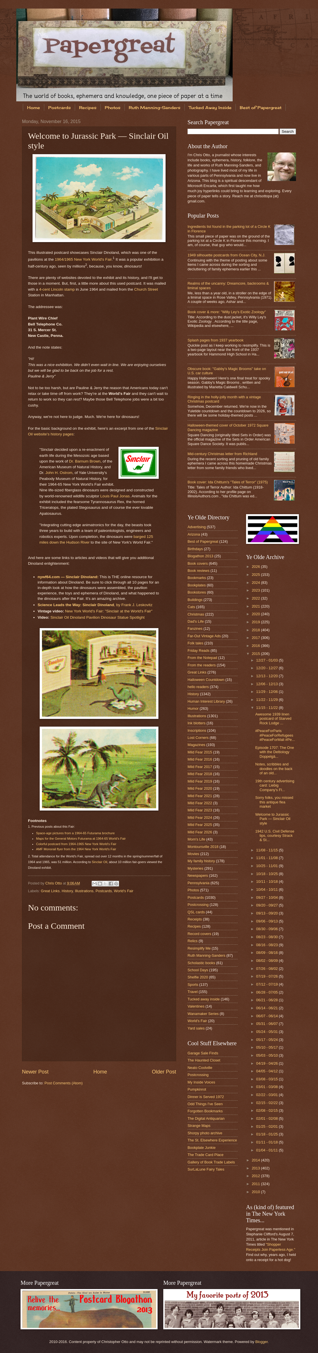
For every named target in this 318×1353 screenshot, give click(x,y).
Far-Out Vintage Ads (204, 636)
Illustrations (84, 891)
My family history (201, 861)
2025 (256, 574)
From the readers (202, 665)
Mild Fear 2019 (200, 781)
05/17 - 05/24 (267, 1040)
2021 (256, 606)
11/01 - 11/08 (267, 858)
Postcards (59, 107)
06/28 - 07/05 (267, 992)
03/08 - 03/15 (267, 1079)
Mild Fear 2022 (200, 803)
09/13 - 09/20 (267, 913)
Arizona (194, 534)
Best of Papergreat (203, 541)
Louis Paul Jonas (115, 496)
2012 (256, 1176)
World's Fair (123, 891)
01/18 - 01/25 (267, 1134)
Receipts (195, 919)
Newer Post (35, 1072)
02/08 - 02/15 (267, 1110)
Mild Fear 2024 (200, 817)
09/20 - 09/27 (267, 905)
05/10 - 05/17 (267, 1047)
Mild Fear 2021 (200, 796)
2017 (256, 638)
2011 (256, 1184)
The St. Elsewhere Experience (212, 1140)
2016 (256, 646)
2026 (256, 566)
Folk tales (195, 643)
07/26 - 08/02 (267, 968)
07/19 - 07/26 (267, 976)
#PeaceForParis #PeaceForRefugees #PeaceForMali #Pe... (275, 735)
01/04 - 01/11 (267, 1150)
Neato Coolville (200, 1067)
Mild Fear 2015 (200, 752)
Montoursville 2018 (203, 847)
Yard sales (196, 1028)
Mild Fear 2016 (200, 759)
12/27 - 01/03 (267, 660)
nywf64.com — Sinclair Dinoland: (68, 577)
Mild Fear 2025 (200, 825)
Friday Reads (199, 650)
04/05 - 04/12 (267, 1071)
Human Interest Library (206, 701)
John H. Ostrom (59, 473)
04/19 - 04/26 (267, 1063)
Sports (193, 984)
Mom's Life (196, 839)
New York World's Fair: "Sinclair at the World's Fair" (108, 611)
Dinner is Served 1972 (206, 1097)
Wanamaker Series (203, 1014)
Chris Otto (54, 883)
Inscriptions (197, 730)
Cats (191, 607)
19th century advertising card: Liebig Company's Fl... (274, 785)
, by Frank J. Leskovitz (95, 605)
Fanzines (195, 628)
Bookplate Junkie (202, 1147)
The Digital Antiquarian (206, 1118)
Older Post (164, 1072)
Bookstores (197, 592)
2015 (256, 654)
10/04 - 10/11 (267, 889)
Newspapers (198, 875)
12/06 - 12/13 (267, 684)
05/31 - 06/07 (267, 1024)
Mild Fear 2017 (200, 767)
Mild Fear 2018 (200, 774)
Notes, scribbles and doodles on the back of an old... (273, 768)
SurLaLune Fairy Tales (206, 1169)
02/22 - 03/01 (267, 1095)
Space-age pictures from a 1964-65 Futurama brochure (75, 833)
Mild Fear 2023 (200, 810)
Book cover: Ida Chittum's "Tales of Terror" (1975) (228, 482)
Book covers (198, 563)
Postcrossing (198, 904)
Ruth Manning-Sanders (154, 107)
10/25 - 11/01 (267, 866)
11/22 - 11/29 (267, 699)
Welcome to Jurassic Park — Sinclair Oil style (272, 818)
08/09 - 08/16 (267, 952)
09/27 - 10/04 (267, 897)
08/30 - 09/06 (267, 929)
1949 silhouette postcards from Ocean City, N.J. (226, 255)
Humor (193, 708)
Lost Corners (198, 737)
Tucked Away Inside (210, 107)
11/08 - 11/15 (267, 850)
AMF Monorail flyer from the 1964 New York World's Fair (76, 849)
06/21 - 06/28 (267, 1000)
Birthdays (195, 549)
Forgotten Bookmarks (205, 1111)
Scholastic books (201, 963)
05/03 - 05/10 (267, 1055)
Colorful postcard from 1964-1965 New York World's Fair (76, 844)
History (67, 891)
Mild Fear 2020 (200, 788)
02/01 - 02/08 (267, 1118)
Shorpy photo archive (205, 1133)
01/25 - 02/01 (267, 1126)
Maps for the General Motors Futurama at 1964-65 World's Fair (81, 838)
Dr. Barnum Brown (84, 461)
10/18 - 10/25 (267, 874)
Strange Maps (199, 1125)
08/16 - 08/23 (267, 945)
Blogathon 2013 (200, 556)
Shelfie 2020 (198, 977)
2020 (256, 614)
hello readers (198, 687)
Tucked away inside (204, 999)
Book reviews (199, 570)
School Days (198, 970)
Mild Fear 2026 (200, 832)
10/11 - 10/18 (267, 881)
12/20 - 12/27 (267, 668)
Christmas (196, 614)
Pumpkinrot (197, 1089)
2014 (256, 1160)
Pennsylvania (199, 883)
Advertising (197, 527)
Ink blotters (197, 723)
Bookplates (197, 585)
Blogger (261, 1342)
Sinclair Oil (99, 862)
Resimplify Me (199, 948)
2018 (256, 630)
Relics (193, 941)
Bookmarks (197, 578)
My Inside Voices (201, 1082)
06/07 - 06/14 (267, 1016)
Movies (193, 854)
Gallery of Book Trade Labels (211, 1162)
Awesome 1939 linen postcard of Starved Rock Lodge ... (273, 718)
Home (33, 107)
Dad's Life (196, 621)
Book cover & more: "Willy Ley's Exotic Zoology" (227, 312)
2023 (256, 590)
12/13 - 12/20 (267, 676)
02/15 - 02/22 (267, 1103)
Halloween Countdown (206, 679)
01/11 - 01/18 (267, 1142)
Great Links (50, 891)
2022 (256, 598)
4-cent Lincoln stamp (57, 289)
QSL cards (196, 912)
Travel (193, 992)
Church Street (146, 289)
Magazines (196, 745)
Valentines (196, 1006)
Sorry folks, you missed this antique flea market (274, 802)
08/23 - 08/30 (267, 937)
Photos (112, 107)
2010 (256, 1192)
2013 (256, 1168)
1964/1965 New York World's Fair (83, 259)
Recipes (87, 107)
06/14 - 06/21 (267, 1008)
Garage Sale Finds (203, 1053)
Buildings (195, 600)
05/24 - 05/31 (267, 1032)
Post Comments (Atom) (64, 1083)
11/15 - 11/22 (267, 707)
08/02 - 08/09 (267, 960)
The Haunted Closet (204, 1060)
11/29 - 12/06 (267, 691)
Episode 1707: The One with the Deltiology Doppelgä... (274, 752)
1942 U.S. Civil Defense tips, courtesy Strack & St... (274, 835)
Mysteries (195, 868)
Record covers (199, 934)
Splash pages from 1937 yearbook (215, 340)
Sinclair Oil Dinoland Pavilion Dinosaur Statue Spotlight (98, 617)
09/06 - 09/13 (267, 921)
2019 (256, 622)
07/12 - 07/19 (267, 984)
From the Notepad (202, 658)
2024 (256, 582)
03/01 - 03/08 (267, 1087)
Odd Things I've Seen (205, 1104)
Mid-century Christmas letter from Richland (222, 454)
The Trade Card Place (206, 1155)
